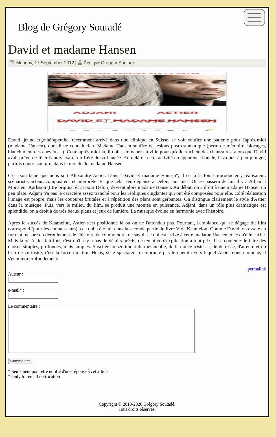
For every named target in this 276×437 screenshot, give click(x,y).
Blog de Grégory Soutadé (70, 27)
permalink (257, 268)
